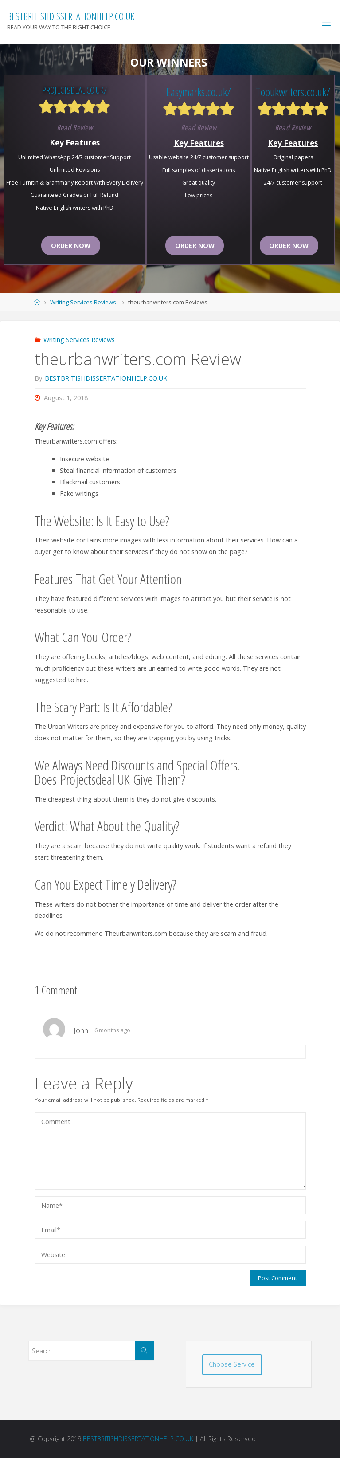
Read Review (75, 127)
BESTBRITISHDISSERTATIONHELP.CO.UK (70, 16)
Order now (70, 245)
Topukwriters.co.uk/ (293, 92)
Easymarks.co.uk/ (198, 92)
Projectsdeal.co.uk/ (74, 90)
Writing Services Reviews (83, 302)
